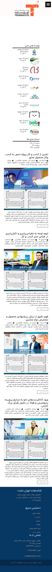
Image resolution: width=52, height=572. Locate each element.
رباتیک (23, 165)
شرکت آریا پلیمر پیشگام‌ (12, 244)
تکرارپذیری (21, 163)
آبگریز (24, 327)
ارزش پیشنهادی (43, 325)
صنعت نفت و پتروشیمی (21, 413)
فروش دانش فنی (37, 244)
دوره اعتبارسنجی (34, 528)
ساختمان (19, 327)
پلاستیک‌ (41, 246)
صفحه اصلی (36, 513)
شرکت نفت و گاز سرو (32, 415)
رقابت (27, 163)
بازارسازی (45, 327)
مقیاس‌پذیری (19, 246)
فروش (9, 409)
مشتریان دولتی (30, 411)
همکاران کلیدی (35, 163)
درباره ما (37, 517)
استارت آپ (31, 161)
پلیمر (46, 246)
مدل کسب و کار (40, 242)
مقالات (38, 524)
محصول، (14, 163)
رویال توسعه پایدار (31, 165)
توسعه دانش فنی (20, 242)
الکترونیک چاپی (43, 165)
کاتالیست (33, 413)
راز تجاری (21, 411)
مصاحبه (25, 161)
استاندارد (7, 240)
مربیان (38, 521)
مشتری (10, 323)
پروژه (9, 163)
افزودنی (34, 246)
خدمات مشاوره (25, 244)
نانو (42, 163)
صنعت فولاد (8, 413)
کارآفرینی (18, 161)
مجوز (28, 325)
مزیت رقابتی (38, 327)
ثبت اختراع (30, 242)
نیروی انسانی (44, 411)
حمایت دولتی (9, 325)
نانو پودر (30, 327)
